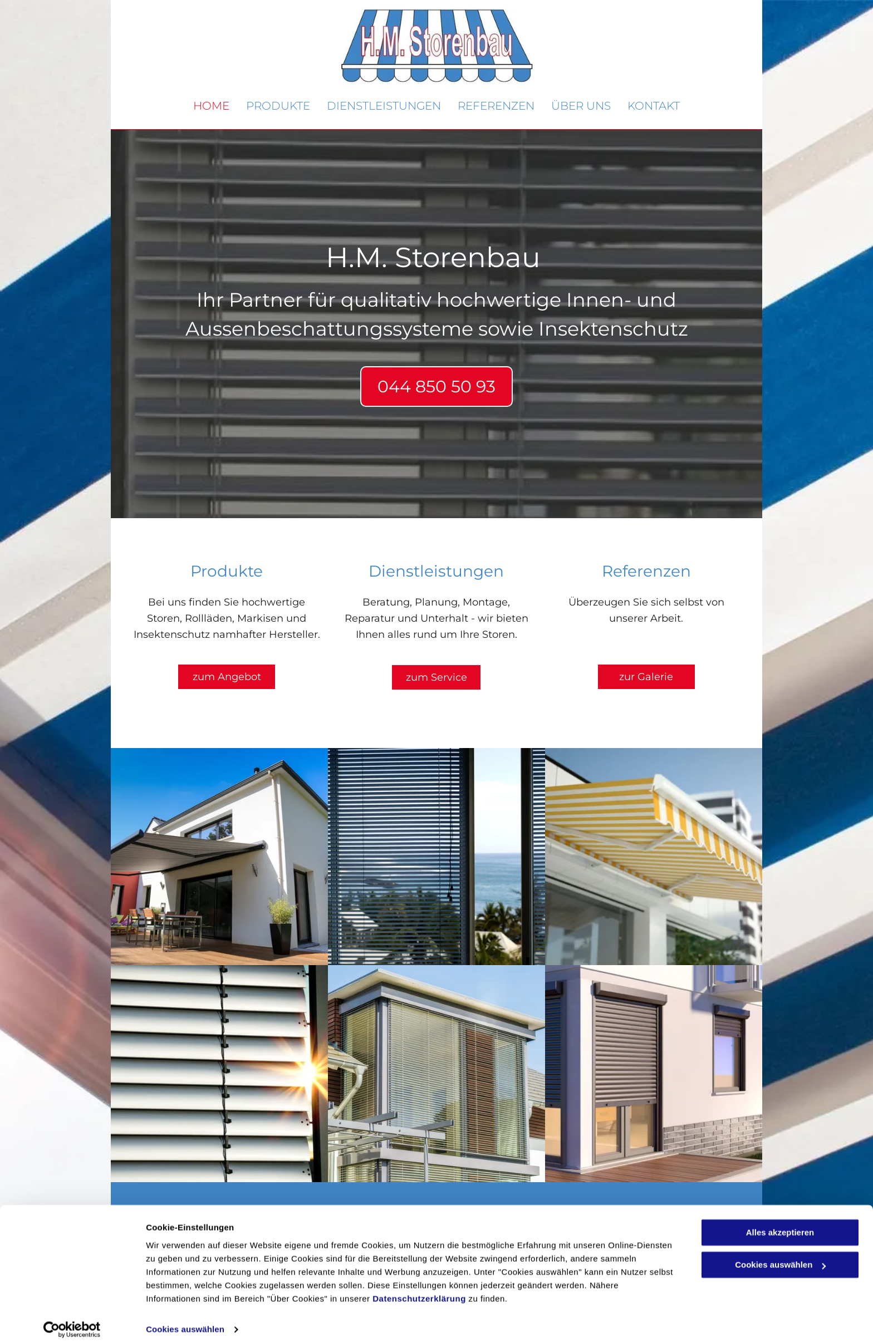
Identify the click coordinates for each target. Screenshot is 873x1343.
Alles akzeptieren (780, 1224)
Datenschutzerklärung (419, 1290)
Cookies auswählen (185, 1321)
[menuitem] (211, 106)
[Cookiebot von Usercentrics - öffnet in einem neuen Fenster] (72, 1321)
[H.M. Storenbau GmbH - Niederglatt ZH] (219, 856)
